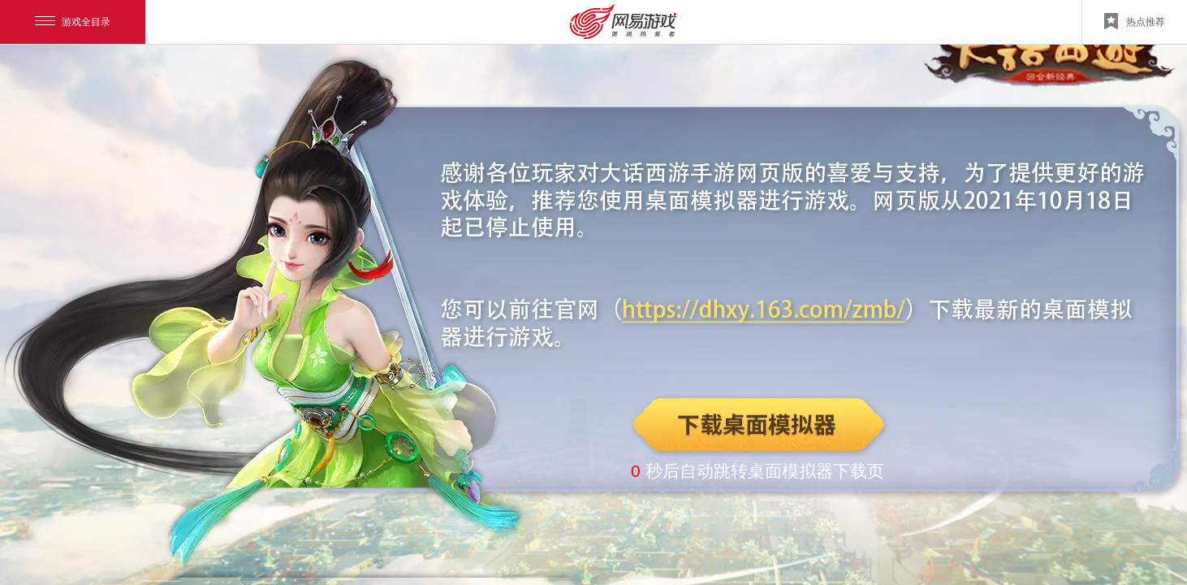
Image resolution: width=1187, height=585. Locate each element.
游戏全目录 (72, 22)
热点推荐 (1134, 21)
